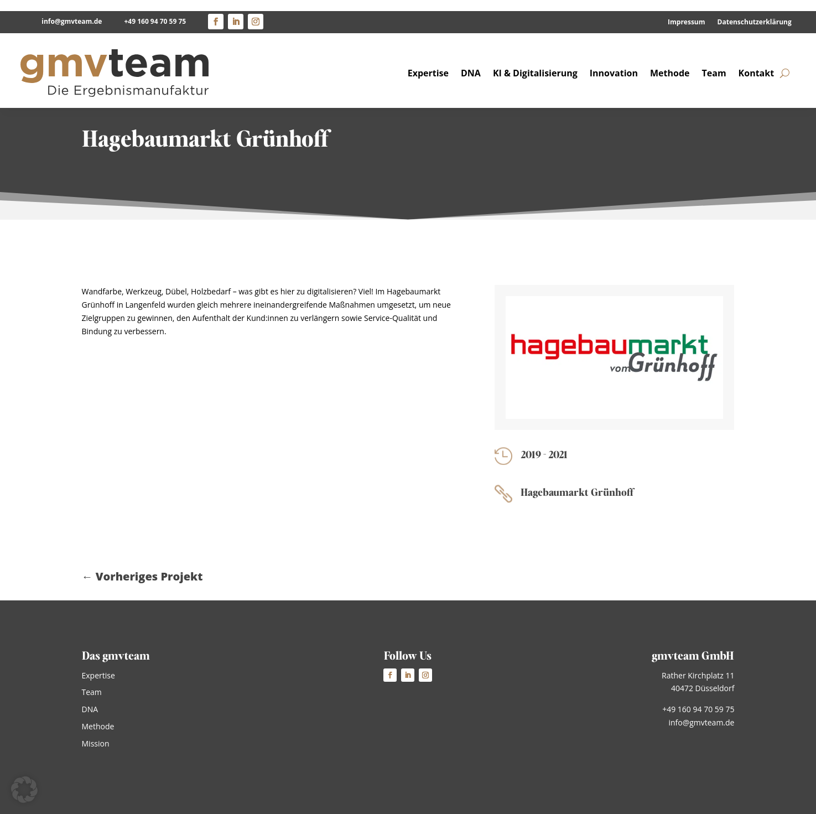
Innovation (614, 61)
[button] (24, 789)
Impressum (686, 11)
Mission (96, 743)
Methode (669, 61)
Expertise (428, 61)
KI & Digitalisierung (535, 61)
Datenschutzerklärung (755, 11)
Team (714, 61)
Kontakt (757, 61)
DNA (471, 61)
